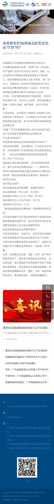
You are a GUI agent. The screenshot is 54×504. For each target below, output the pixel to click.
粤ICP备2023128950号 (28, 496)
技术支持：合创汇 (21, 500)
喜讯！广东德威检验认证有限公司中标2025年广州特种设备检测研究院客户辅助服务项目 (28, 369)
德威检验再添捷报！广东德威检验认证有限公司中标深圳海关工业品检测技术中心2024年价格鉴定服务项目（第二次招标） (28, 382)
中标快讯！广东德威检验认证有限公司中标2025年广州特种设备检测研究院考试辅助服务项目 (28, 376)
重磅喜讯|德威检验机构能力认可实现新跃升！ (28, 350)
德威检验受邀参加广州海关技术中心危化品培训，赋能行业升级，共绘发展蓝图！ (28, 357)
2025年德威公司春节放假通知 (20, 363)
